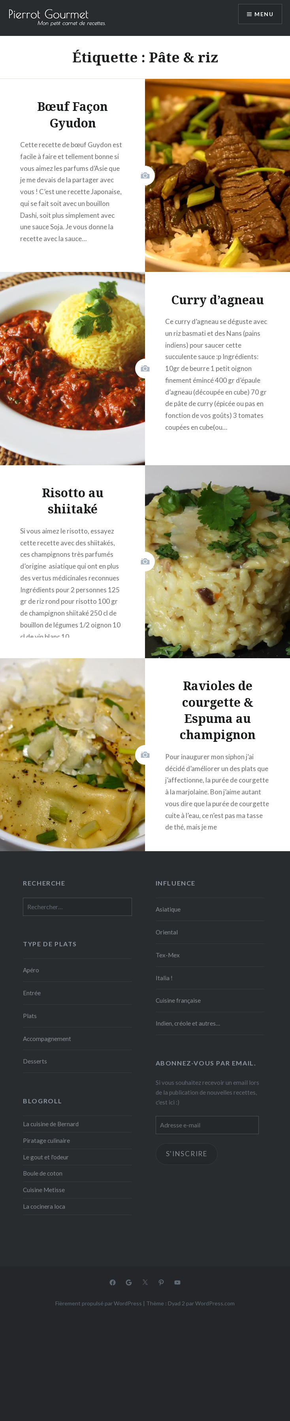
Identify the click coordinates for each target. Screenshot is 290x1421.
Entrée (32, 992)
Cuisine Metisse (44, 1189)
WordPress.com (215, 1303)
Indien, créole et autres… (188, 1023)
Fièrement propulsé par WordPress (98, 1303)
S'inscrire (186, 1154)
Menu (263, 14)
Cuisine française (178, 1000)
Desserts (35, 1061)
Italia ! (164, 977)
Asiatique (168, 909)
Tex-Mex (168, 955)
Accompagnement (47, 1038)
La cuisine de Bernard (51, 1123)
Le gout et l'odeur (46, 1157)
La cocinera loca (44, 1206)
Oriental (167, 932)
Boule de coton (42, 1173)
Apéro (31, 970)
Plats (30, 1015)
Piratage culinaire (46, 1140)
